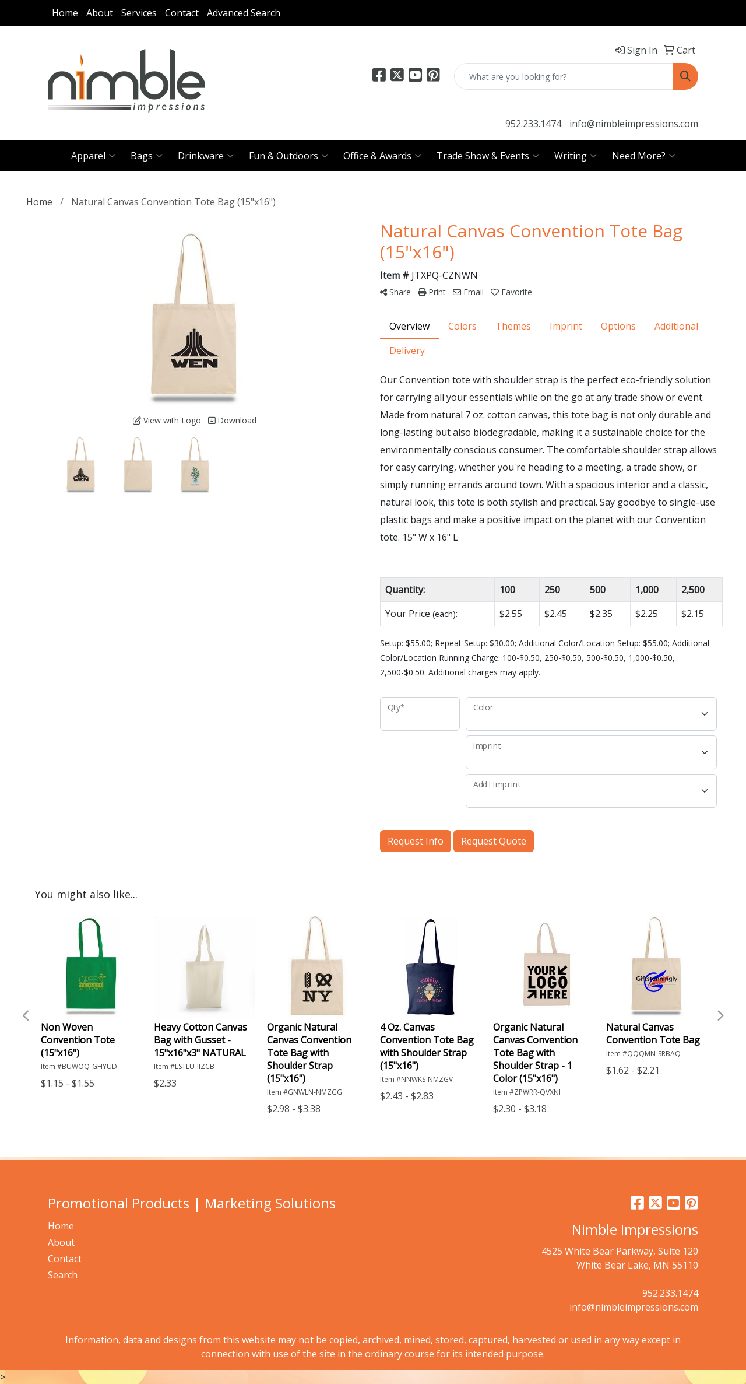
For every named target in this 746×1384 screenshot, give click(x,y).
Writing (575, 156)
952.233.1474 (533, 123)
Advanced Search (243, 12)
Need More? (643, 156)
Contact (182, 12)
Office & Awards (382, 156)
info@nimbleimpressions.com (633, 123)
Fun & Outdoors (288, 156)
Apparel (93, 156)
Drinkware (206, 156)
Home (65, 12)
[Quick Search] (564, 76)
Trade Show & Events (488, 156)
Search (63, 1275)
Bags (147, 156)
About (99, 12)
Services (139, 12)
